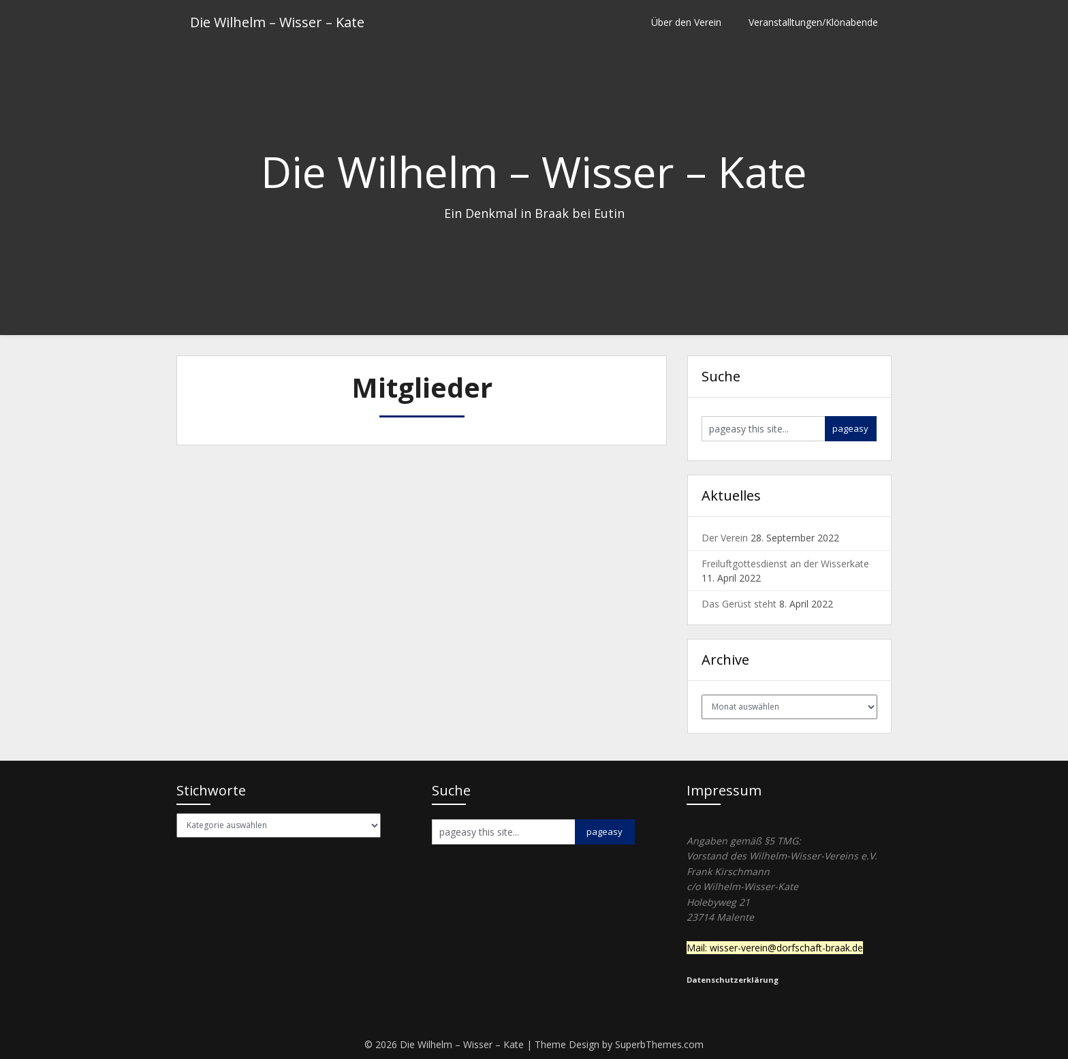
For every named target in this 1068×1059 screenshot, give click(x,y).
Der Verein (725, 537)
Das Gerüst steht (739, 603)
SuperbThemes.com (659, 1044)
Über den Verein (686, 22)
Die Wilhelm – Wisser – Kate (277, 22)
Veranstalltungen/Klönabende (813, 22)
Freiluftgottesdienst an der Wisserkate (785, 563)
